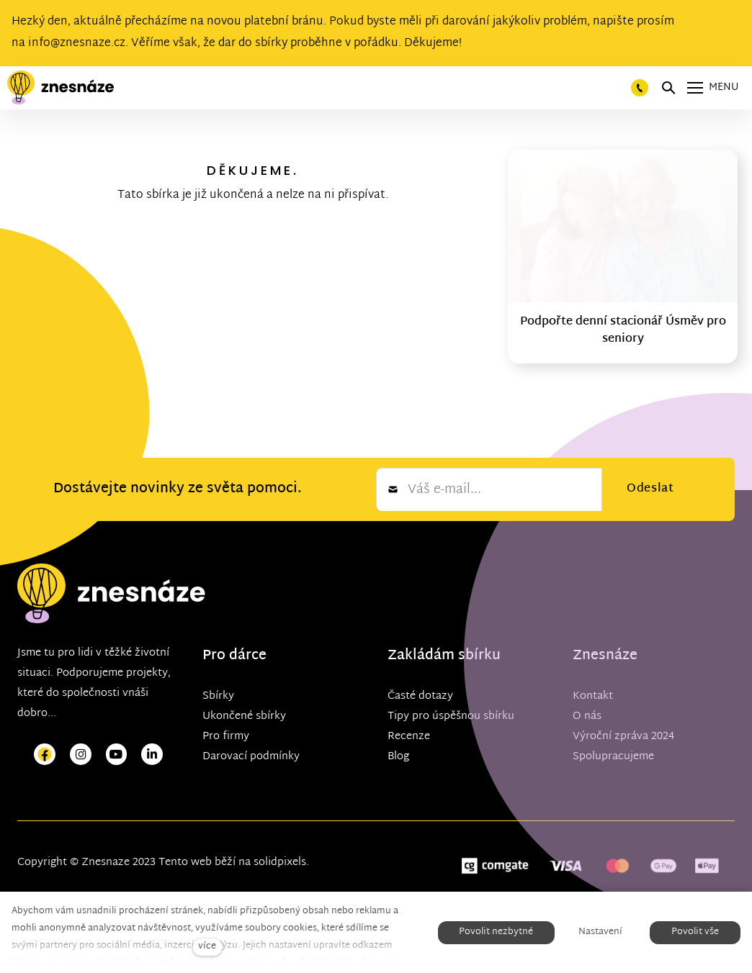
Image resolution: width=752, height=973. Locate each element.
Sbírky (218, 696)
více (207, 946)
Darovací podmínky (251, 756)
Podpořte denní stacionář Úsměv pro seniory (623, 331)
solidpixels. (281, 862)
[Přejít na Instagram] (80, 754)
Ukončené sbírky (244, 716)
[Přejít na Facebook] (44, 754)
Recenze (409, 736)
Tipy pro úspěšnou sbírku (451, 716)
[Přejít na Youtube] (116, 754)
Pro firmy (225, 736)
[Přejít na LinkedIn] (152, 754)
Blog (398, 756)
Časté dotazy (420, 696)
